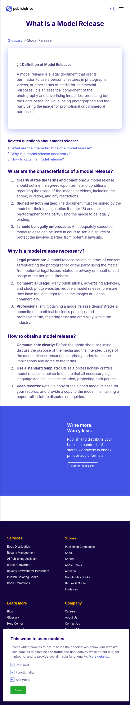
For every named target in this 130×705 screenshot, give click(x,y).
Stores (70, 534)
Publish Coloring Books (22, 572)
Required (22, 665)
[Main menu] (121, 9)
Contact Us (72, 619)
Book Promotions (18, 578)
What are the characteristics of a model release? (52, 148)
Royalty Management (21, 548)
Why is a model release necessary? (41, 153)
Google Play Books (77, 572)
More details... (99, 656)
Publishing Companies (80, 542)
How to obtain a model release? (38, 159)
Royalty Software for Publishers (28, 566)
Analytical (23, 680)
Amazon (70, 566)
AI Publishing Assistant (22, 554)
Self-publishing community (25, 625)
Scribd (69, 554)
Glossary (15, 40)
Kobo (68, 548)
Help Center (15, 619)
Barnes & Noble (75, 578)
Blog (10, 607)
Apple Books (73, 560)
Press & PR (72, 625)
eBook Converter (18, 560)
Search (112, 9)
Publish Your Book (83, 465)
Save (18, 690)
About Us (71, 613)
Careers (70, 607)
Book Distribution (18, 542)
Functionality (25, 672)
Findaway (71, 584)
